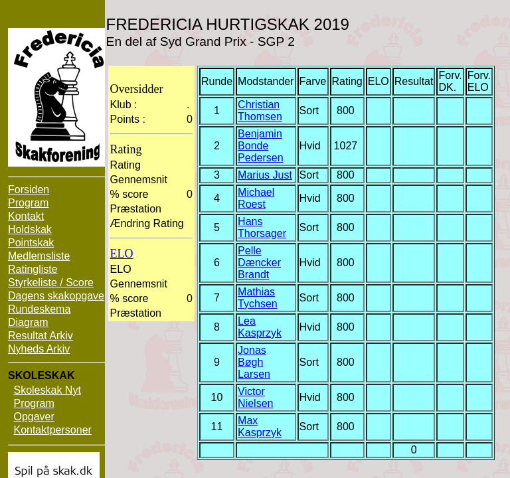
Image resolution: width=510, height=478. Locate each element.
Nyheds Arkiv (39, 349)
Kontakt (26, 216)
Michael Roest (256, 198)
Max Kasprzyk (260, 426)
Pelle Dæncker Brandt (259, 262)
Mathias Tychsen (258, 297)
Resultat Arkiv (40, 335)
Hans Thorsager (262, 227)
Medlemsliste (39, 256)
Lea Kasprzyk (260, 327)
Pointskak (31, 242)
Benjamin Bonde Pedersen (261, 145)
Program (28, 202)
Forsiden (28, 189)
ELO (121, 253)
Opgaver (33, 416)
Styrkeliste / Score (51, 282)
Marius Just (265, 175)
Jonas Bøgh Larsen (254, 362)
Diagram (28, 322)
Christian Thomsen (260, 110)
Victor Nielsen (255, 397)
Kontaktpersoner (52, 430)
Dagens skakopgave (56, 295)
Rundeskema (39, 309)
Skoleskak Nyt (46, 390)
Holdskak (30, 229)
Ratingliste (33, 269)
